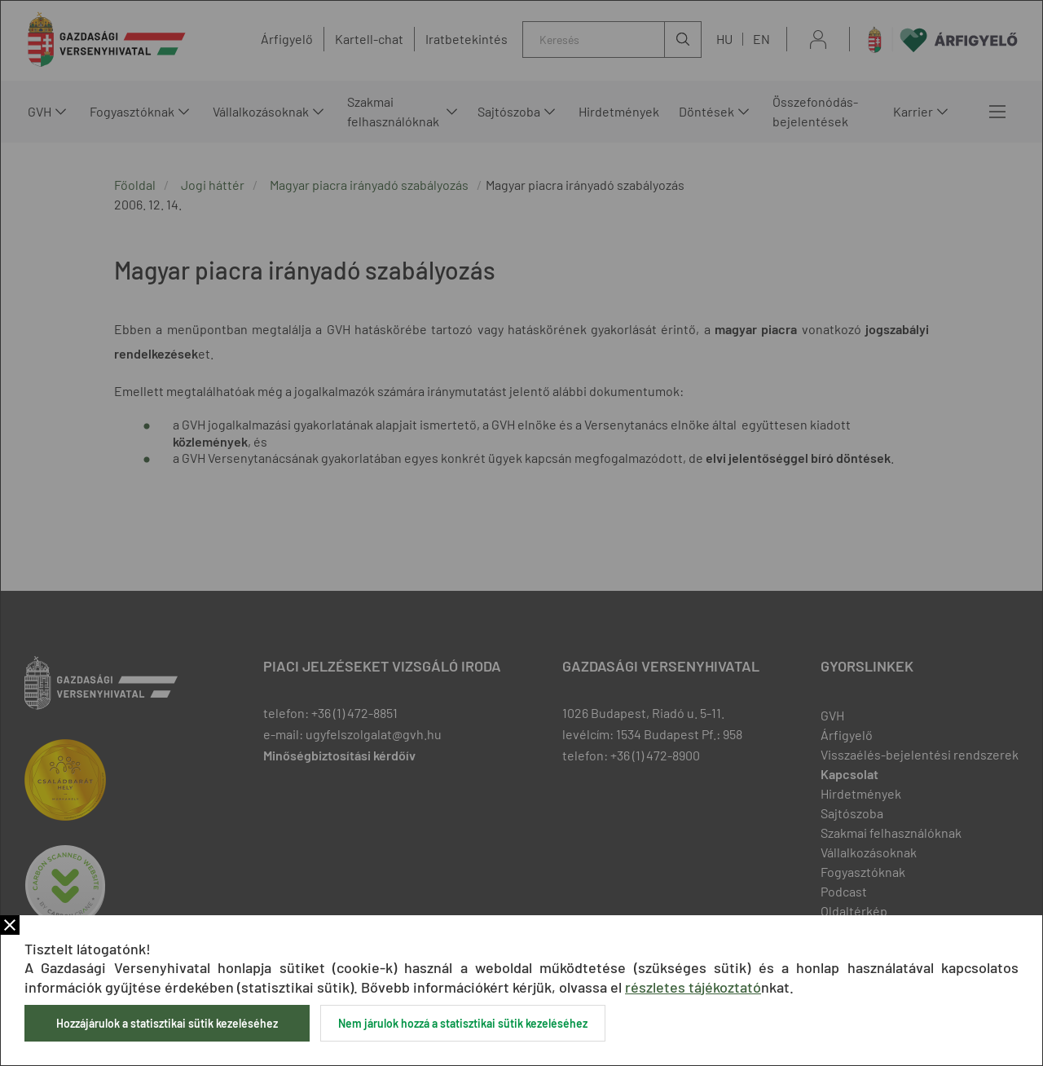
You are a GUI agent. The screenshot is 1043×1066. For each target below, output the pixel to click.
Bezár (10, 925)
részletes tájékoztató (693, 987)
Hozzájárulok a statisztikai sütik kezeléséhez (167, 1023)
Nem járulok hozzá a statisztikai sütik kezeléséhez (463, 1023)
